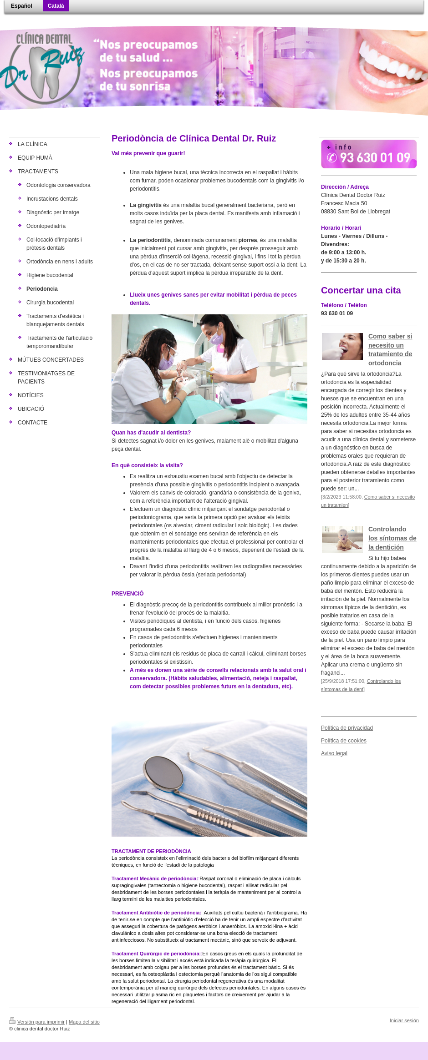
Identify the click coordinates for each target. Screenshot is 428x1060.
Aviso (327, 753)
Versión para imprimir (37, 1022)
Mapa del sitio (84, 1022)
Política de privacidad (347, 728)
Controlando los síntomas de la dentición (392, 537)
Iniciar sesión (404, 1020)
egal (342, 753)
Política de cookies (344, 740)
